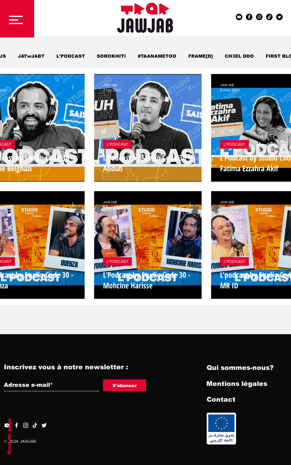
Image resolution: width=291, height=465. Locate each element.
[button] (16, 20)
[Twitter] (44, 425)
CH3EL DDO (239, 56)
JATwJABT (31, 56)
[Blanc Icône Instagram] (25, 425)
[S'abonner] (124, 385)
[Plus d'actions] (74, 87)
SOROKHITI (111, 56)
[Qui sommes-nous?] (240, 368)
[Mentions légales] (237, 384)
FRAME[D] (200, 56)
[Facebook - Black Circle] (249, 17)
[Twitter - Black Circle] (279, 17)
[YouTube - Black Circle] (239, 17)
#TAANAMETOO (157, 56)
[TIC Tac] (269, 17)
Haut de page (9, 436)
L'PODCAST (70, 56)
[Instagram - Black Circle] (259, 17)
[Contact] (221, 400)
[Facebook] (16, 425)
